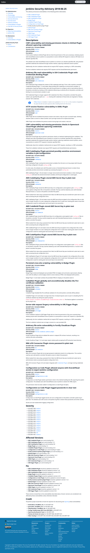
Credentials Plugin (62, 363)
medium (37, 49)
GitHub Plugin (32, 27)
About (9, 44)
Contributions (11, 46)
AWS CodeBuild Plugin (34, 14)
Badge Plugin (31, 20)
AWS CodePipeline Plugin (34, 18)
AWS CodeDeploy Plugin (34, 16)
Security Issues (12, 20)
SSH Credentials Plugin (34, 35)
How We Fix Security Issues (15, 26)
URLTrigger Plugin (33, 37)
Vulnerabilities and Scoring (15, 17)
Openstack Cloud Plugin (34, 31)
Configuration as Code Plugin (36, 24)
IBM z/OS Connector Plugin (35, 29)
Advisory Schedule (13, 22)
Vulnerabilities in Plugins (14, 24)
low (36, 347)
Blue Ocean (38, 102)
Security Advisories (13, 19)
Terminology (11, 15)
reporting (67, 501)
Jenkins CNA (11, 33)
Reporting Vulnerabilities (14, 31)
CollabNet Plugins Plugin (34, 22)
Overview (10, 13)
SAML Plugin (31, 33)
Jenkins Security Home (12, 8)
